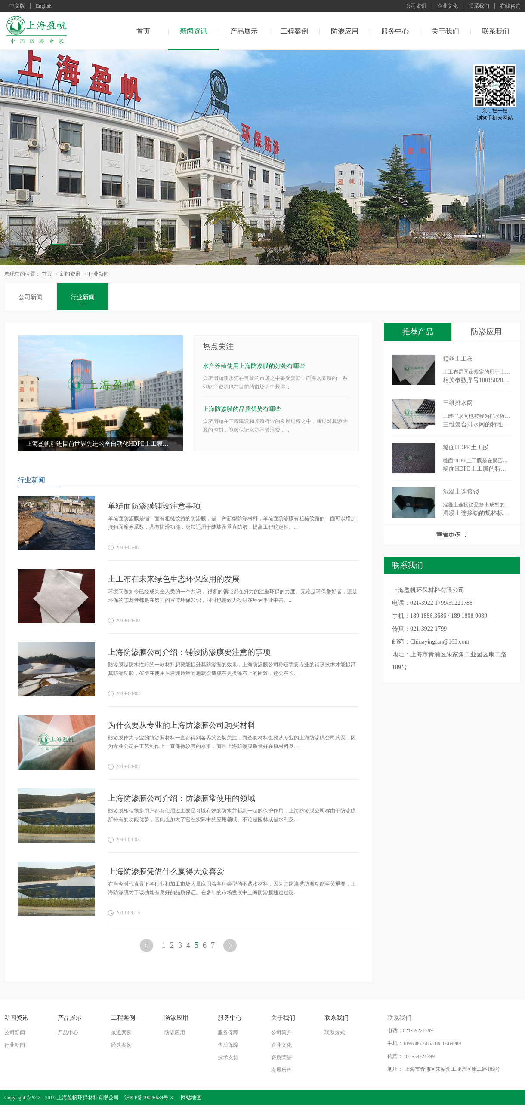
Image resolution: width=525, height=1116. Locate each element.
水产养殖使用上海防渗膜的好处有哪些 (254, 366)
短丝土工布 (458, 359)
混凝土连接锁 (461, 491)
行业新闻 (98, 274)
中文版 (17, 6)
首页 (143, 31)
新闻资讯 (70, 274)
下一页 (231, 947)
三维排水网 (458, 403)
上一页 (148, 947)
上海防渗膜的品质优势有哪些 (242, 409)
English (44, 6)
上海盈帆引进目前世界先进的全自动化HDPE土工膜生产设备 (100, 444)
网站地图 (189, 1098)
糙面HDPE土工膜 (466, 447)
